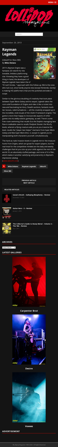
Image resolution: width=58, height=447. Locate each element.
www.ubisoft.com (10, 161)
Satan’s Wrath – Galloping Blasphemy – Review (31, 195)
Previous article (29, 180)
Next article (29, 183)
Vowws (29, 426)
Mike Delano (13, 166)
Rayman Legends (29, 166)
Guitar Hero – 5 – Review (22, 208)
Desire (29, 368)
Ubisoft (43, 166)
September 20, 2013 (12, 42)
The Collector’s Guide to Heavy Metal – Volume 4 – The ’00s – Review (33, 225)
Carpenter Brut (29, 310)
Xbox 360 (7, 171)
